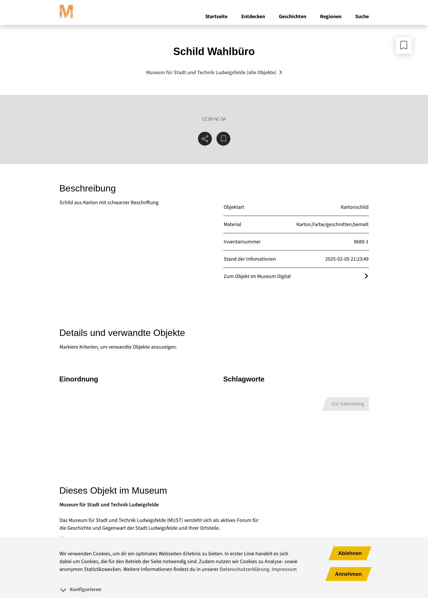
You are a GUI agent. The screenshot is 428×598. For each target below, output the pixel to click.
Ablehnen (350, 553)
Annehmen (348, 574)
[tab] (214, 589)
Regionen (330, 16)
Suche (362, 16)
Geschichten (292, 16)
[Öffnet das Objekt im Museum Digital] (366, 276)
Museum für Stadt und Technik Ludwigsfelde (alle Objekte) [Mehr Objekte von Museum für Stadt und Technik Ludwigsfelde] (211, 72)
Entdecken (253, 16)
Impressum (284, 569)
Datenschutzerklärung (244, 569)
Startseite (216, 16)
